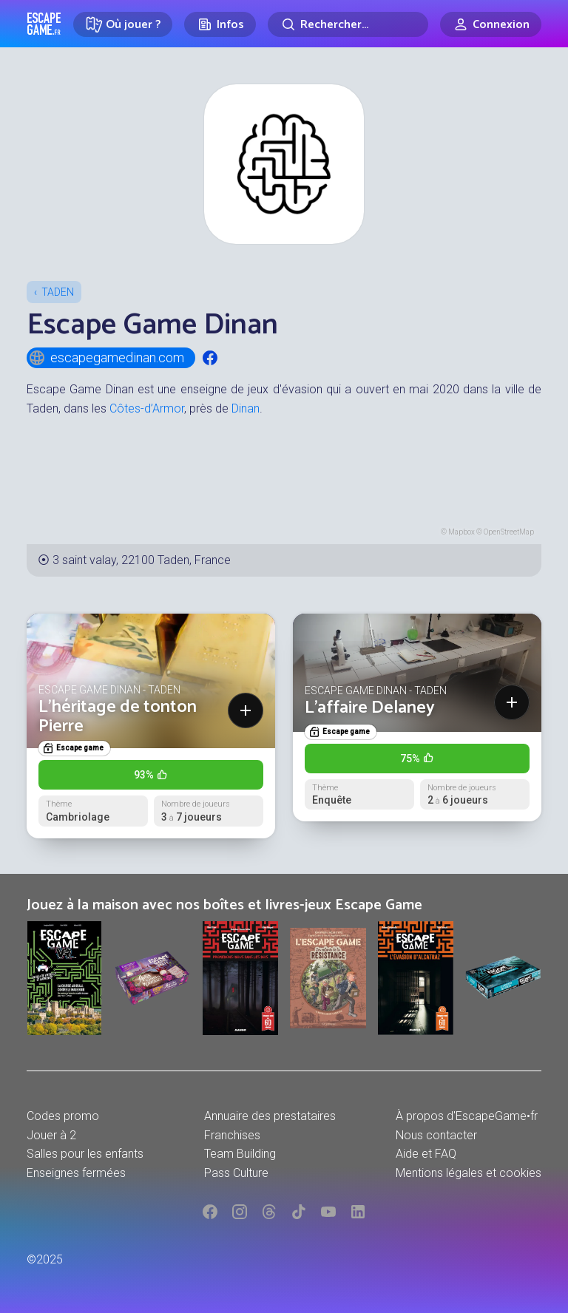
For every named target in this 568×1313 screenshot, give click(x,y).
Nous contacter (436, 1135)
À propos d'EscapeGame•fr (467, 1116)
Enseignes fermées (76, 1173)
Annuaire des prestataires (270, 1116)
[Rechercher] (348, 24)
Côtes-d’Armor (146, 408)
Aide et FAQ (426, 1154)
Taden (57, 292)
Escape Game (44, 23)
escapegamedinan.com (106, 358)
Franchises (232, 1135)
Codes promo (63, 1116)
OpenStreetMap (509, 532)
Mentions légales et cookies (468, 1173)
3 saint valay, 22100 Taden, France (142, 560)
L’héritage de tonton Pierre (117, 717)
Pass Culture (236, 1173)
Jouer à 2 (51, 1135)
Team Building (240, 1154)
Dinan (245, 408)
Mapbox (461, 532)
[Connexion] (490, 24)
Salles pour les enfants (85, 1154)
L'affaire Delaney (370, 707)
